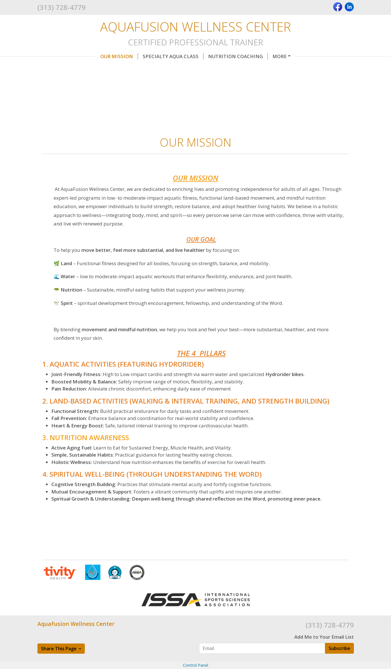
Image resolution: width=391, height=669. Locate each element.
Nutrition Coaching (238, 56)
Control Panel (195, 665)
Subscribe (339, 648)
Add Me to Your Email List (324, 637)
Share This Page (59, 648)
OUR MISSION (119, 56)
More (279, 56)
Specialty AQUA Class (173, 56)
